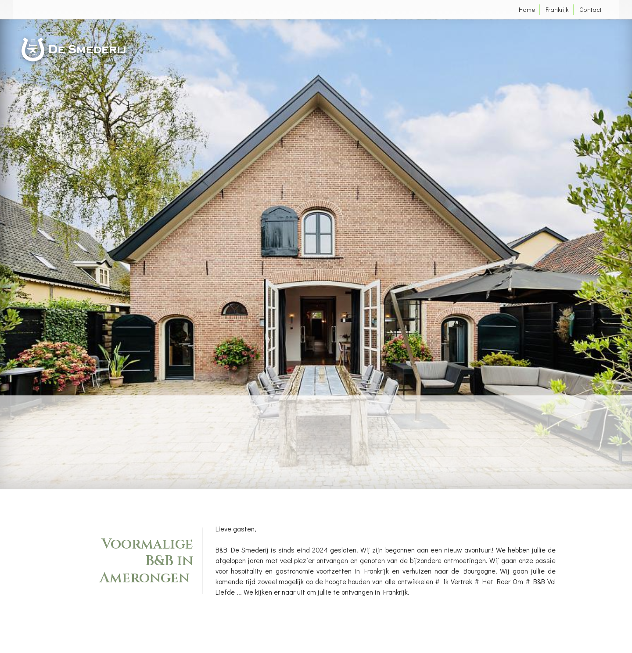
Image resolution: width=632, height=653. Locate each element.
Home (527, 9)
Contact (590, 9)
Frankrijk (557, 9)
